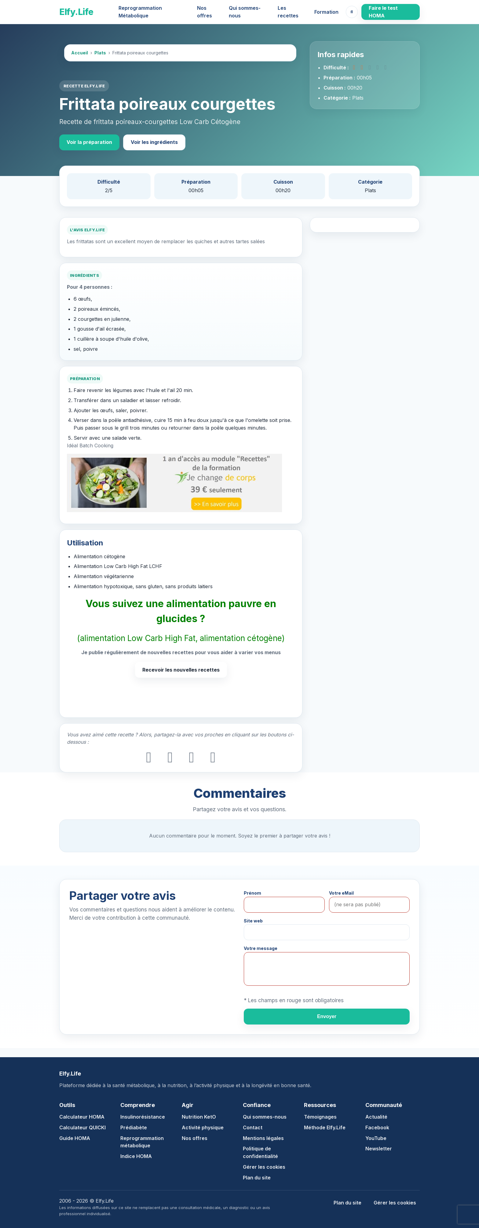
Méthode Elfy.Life (325, 1127)
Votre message (260, 948)
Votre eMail (341, 893)
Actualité (376, 1117)
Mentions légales (263, 1138)
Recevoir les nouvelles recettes (181, 670)
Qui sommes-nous (245, 12)
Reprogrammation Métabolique (140, 12)
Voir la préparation (89, 142)
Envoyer (326, 1016)
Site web (253, 920)
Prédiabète (133, 1127)
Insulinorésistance (142, 1117)
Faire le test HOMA (383, 12)
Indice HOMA (136, 1156)
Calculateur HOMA (81, 1117)
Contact (252, 1127)
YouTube (375, 1138)
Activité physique (203, 1127)
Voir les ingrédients (154, 142)
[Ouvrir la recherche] (352, 12)
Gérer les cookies (264, 1167)
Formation (326, 12)
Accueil (79, 52)
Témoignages (320, 1117)
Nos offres (204, 12)
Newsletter (378, 1149)
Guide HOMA (74, 1138)
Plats (100, 52)
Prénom (252, 893)
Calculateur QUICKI (82, 1127)
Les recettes (288, 12)
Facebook (377, 1127)
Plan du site (257, 1178)
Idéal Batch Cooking (90, 445)
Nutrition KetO (199, 1117)
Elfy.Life (76, 12)
